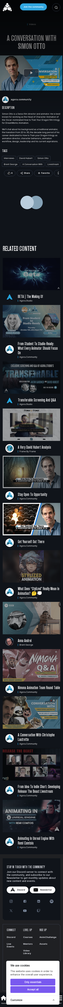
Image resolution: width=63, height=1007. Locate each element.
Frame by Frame (27, 451)
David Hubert (25, 158)
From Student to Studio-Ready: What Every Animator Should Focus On (38, 348)
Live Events (10, 945)
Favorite (43, 173)
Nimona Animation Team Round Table (39, 687)
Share (25, 173)
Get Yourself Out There (31, 541)
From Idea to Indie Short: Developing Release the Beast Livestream (39, 788)
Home (3, 999)
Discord (17, 890)
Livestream (53, 164)
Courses (28, 937)
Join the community (33, 7)
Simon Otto (43, 158)
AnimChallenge (47, 937)
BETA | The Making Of (30, 296)
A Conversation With (33, 164)
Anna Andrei (25, 640)
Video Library (27, 952)
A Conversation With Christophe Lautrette (36, 737)
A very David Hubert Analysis (34, 447)
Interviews (9, 158)
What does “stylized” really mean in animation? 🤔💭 (38, 590)
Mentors (28, 943)
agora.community (28, 357)
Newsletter (42, 890)
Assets (43, 943)
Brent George (10, 164)
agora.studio (25, 300)
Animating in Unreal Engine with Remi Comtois (36, 840)
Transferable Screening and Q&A (37, 400)
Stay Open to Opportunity (32, 494)
